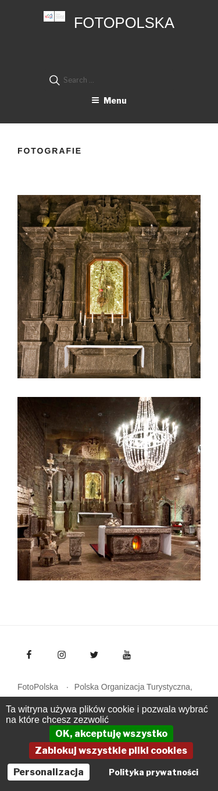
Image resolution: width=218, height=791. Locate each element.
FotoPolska (124, 23)
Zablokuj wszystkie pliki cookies (111, 750)
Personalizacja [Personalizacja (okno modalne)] (48, 772)
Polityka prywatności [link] (153, 772)
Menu (109, 100)
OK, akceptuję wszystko (111, 733)
